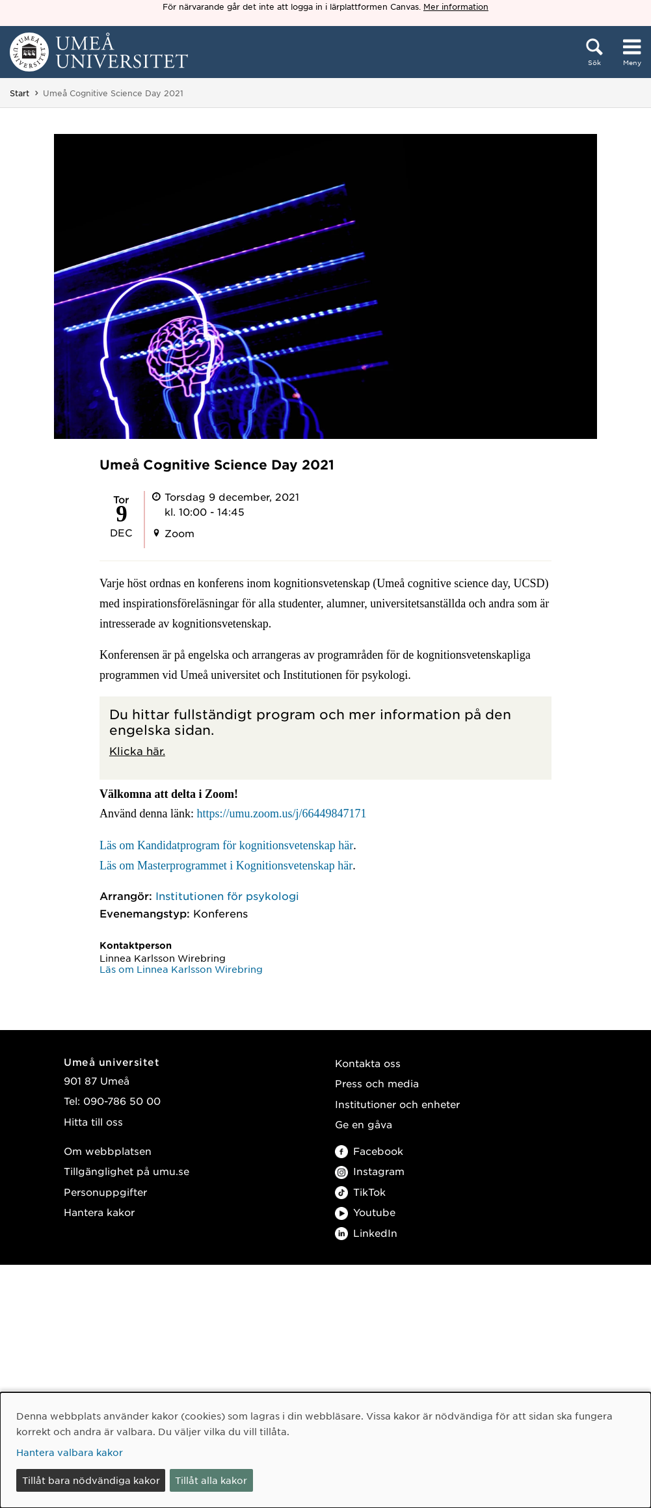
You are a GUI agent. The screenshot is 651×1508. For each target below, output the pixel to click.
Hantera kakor (99, 1212)
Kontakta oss (368, 1063)
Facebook (369, 1150)
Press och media (377, 1083)
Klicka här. (137, 750)
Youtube (365, 1212)
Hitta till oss (93, 1121)
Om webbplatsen (108, 1150)
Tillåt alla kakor (211, 1480)
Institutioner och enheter (397, 1104)
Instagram (370, 1171)
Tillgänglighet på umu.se (126, 1171)
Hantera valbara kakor (69, 1452)
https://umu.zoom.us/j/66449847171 (281, 813)
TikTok (360, 1191)
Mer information (455, 6)
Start (19, 93)
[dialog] (325, 1450)
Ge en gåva (363, 1124)
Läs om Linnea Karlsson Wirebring (181, 969)
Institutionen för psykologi (227, 895)
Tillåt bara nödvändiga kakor (91, 1480)
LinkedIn (366, 1232)
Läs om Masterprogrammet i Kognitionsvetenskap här (226, 865)
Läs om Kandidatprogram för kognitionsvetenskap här (226, 845)
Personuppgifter (105, 1191)
